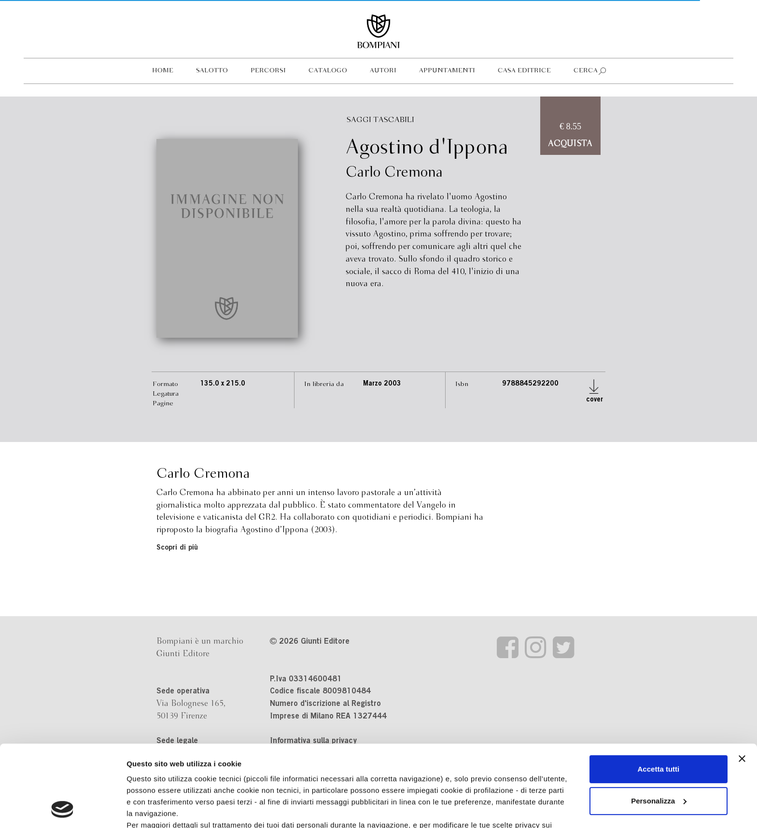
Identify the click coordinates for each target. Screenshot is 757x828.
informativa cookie (307, 760)
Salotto (212, 71)
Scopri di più (177, 548)
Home (162, 71)
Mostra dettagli (152, 809)
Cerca (586, 71)
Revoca (498, 783)
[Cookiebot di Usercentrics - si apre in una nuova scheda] (62, 809)
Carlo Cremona (394, 172)
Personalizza (659, 724)
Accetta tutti (659, 693)
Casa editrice (524, 71)
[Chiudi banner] (742, 682)
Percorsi (268, 71)
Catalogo (327, 71)
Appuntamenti (447, 71)
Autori (383, 71)
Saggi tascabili (380, 120)
